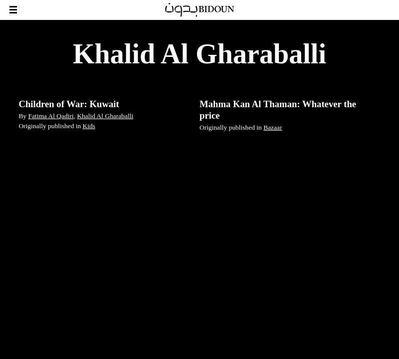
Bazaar (272, 127)
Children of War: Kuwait (68, 104)
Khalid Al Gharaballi (105, 116)
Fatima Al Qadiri (50, 116)
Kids (89, 126)
